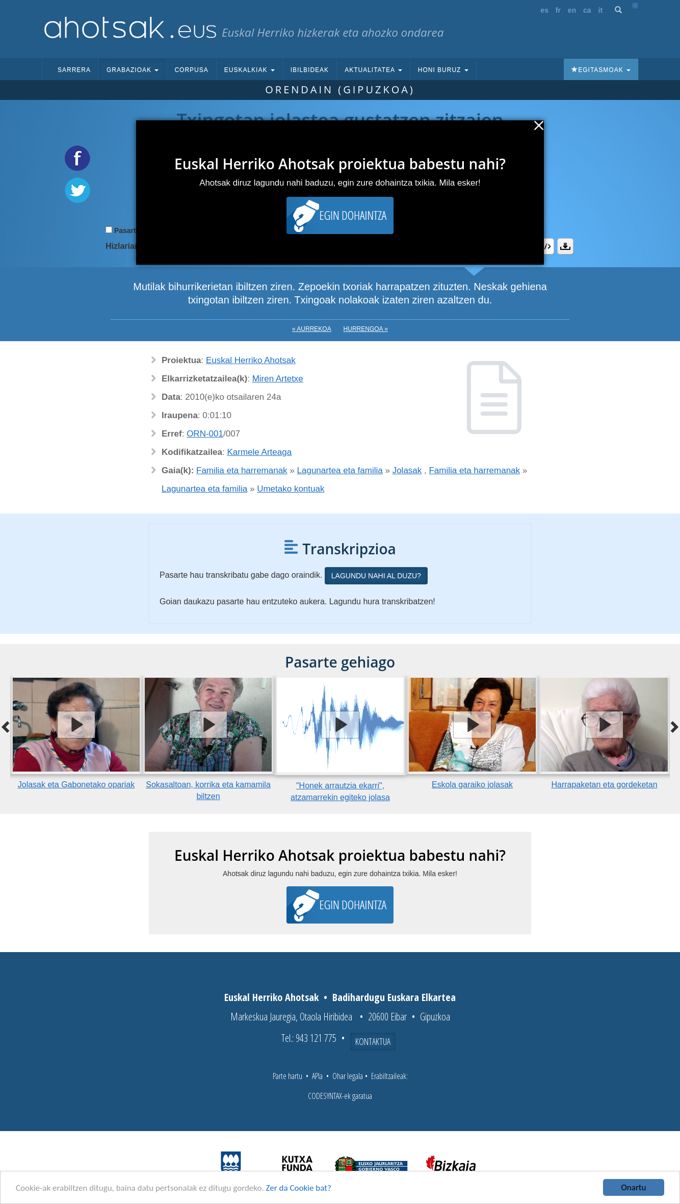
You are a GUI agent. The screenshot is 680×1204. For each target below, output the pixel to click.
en (572, 10)
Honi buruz (443, 69)
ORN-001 (205, 434)
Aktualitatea (373, 69)
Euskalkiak (249, 69)
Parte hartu (287, 1076)
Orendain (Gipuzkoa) (340, 89)
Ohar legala (347, 1076)
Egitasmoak (601, 69)
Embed (546, 246)
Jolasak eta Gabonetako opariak (76, 784)
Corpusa (191, 69)
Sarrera (74, 69)
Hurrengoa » (366, 328)
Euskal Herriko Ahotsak (251, 360)
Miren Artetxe (277, 378)
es (544, 10)
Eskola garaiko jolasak (472, 784)
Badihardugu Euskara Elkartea (394, 997)
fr (558, 10)
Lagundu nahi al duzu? (376, 576)
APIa (317, 1076)
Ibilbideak (310, 69)
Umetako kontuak (290, 489)
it (600, 10)
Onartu (633, 1187)
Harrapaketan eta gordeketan (604, 784)
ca (587, 10)
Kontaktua (372, 1041)
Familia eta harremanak (241, 470)
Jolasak (407, 470)
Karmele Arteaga (259, 452)
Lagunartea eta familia (340, 470)
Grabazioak (133, 69)
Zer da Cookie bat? (298, 1188)
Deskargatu (565, 246)
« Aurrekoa (311, 328)
